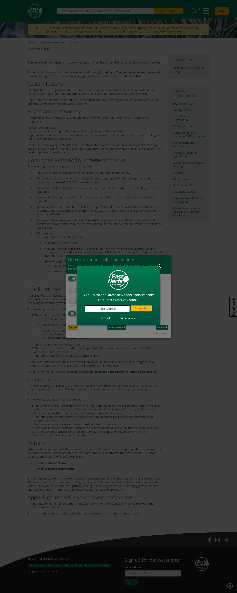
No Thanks (106, 318)
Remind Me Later (128, 318)
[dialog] (118, 295)
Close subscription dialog (159, 266)
